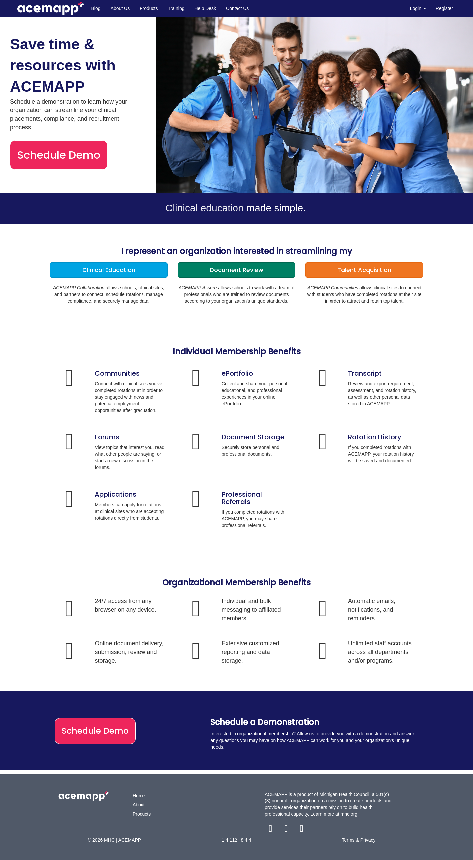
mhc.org (349, 814)
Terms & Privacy (358, 840)
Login (418, 8)
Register (444, 8)
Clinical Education (108, 270)
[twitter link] (286, 830)
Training (176, 8)
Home (139, 795)
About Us (120, 8)
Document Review (236, 270)
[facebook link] (271, 830)
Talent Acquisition (364, 270)
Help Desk (205, 8)
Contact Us (237, 8)
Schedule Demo (58, 154)
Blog (96, 8)
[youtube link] (301, 830)
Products (149, 8)
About (139, 804)
